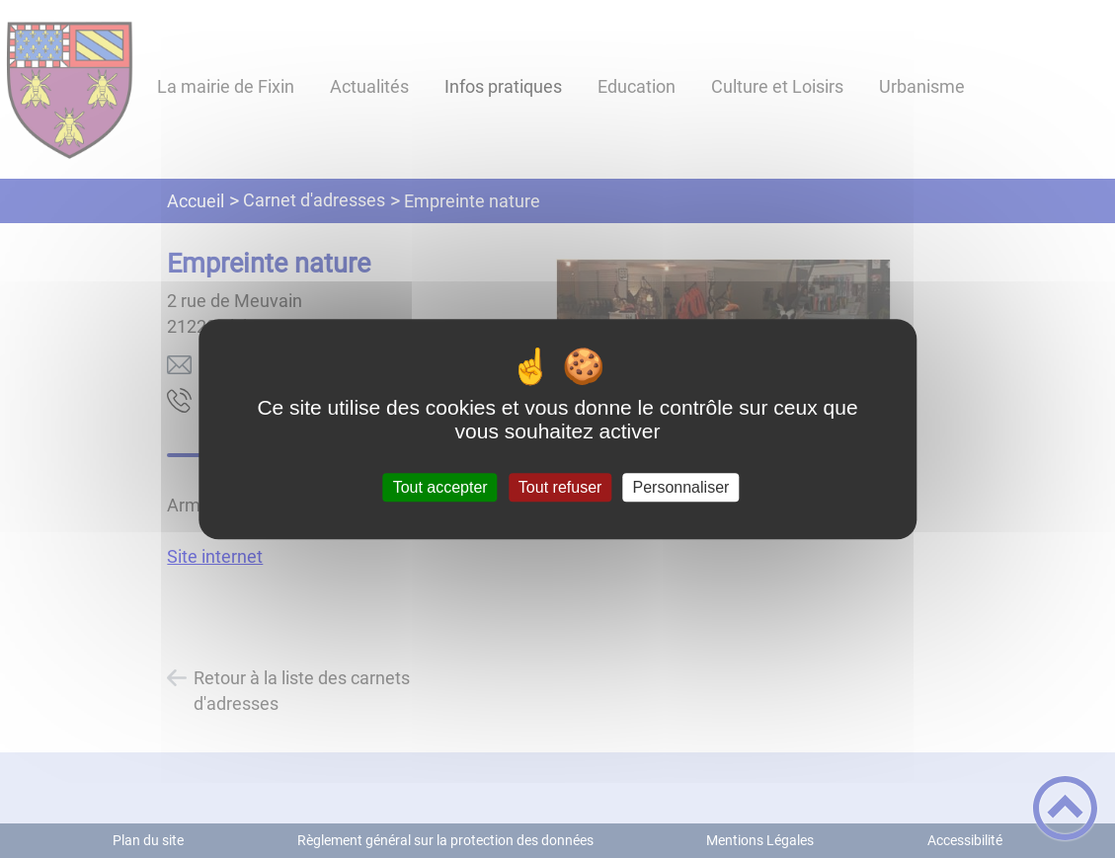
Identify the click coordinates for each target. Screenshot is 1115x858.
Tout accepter (440, 487)
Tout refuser (559, 487)
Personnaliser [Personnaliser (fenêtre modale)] (681, 487)
